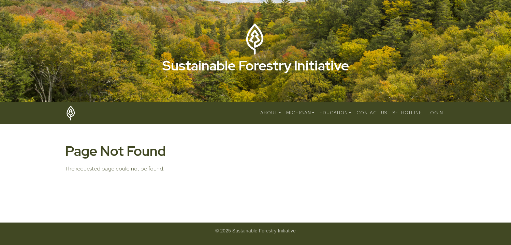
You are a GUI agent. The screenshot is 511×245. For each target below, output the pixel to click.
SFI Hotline (407, 113)
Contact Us (371, 113)
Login (435, 113)
